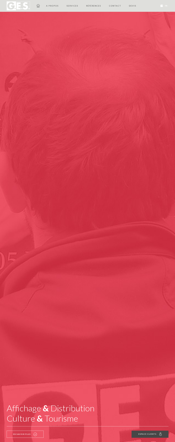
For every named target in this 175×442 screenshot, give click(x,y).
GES (38, 6)
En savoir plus (25, 434)
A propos (52, 6)
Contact (115, 6)
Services (72, 6)
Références (93, 6)
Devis (132, 6)
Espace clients (150, 434)
